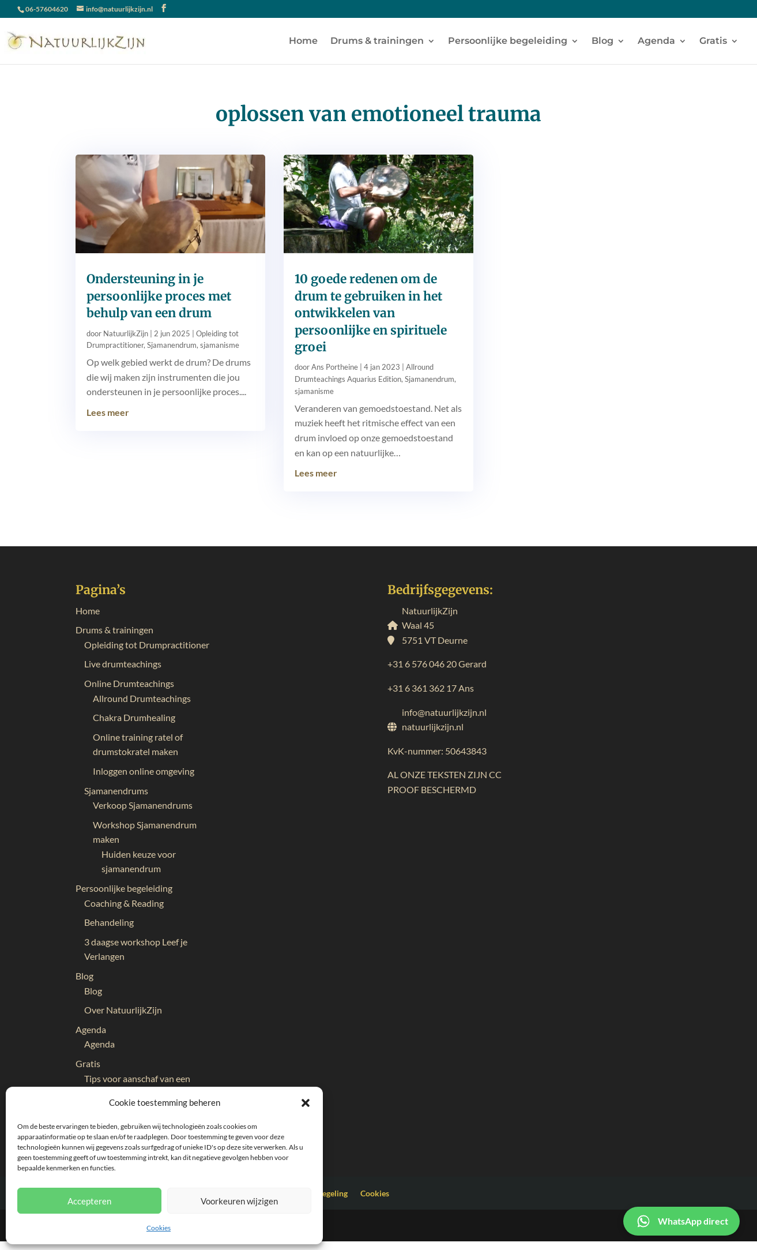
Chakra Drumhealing (134, 717)
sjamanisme (219, 345)
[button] (305, 1103)
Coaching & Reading (124, 903)
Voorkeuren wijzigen (239, 1201)
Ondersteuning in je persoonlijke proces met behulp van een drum (158, 296)
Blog (602, 41)
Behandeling (109, 922)
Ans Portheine (334, 366)
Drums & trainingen (377, 41)
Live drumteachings (122, 663)
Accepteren (89, 1201)
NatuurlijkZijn (125, 333)
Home (303, 41)
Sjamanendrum (172, 345)
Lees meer (107, 412)
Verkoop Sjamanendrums (143, 804)
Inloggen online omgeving (143, 770)
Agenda (656, 41)
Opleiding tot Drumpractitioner (146, 644)
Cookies (158, 1227)
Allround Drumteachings (142, 698)
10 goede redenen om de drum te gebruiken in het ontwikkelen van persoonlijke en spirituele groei (371, 313)
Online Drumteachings (129, 683)
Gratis (713, 41)
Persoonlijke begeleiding (507, 41)
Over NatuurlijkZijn (123, 1009)
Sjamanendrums (116, 790)
